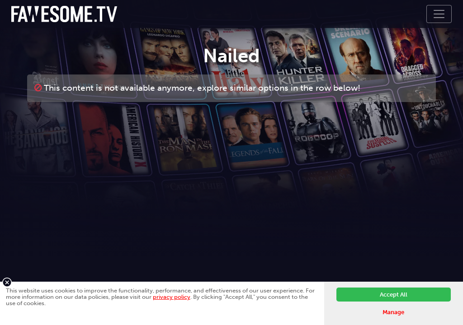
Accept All (393, 294)
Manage (393, 312)
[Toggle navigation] (439, 14)
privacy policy (171, 296)
